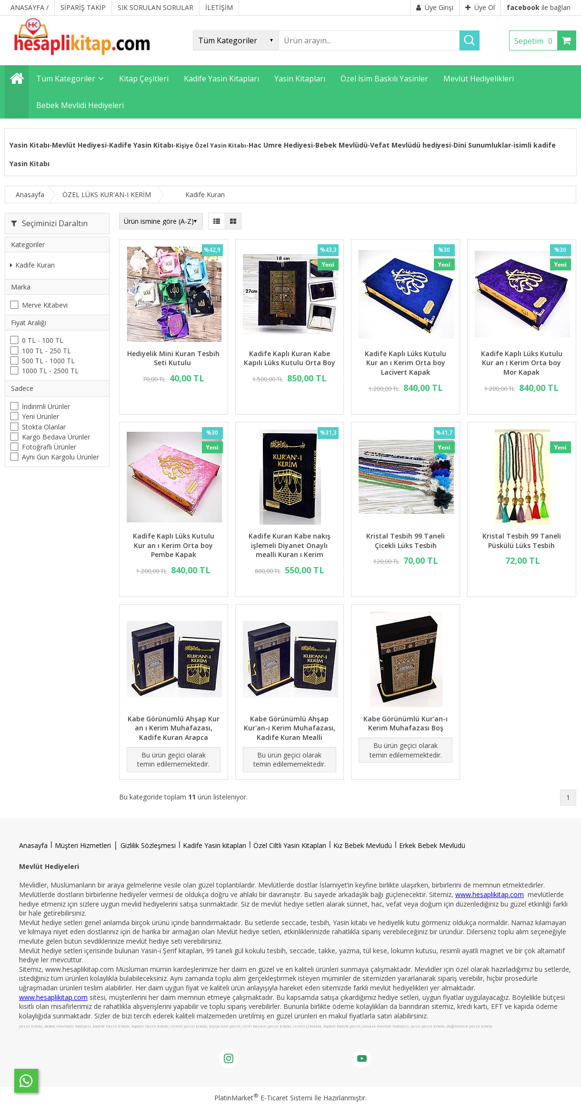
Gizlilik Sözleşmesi (148, 845)
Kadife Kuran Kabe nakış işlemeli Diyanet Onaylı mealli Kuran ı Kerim (290, 545)
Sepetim (535, 41)
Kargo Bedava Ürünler (56, 436)
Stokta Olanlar (44, 426)
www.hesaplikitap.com (489, 894)
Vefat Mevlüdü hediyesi (410, 145)
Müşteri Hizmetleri (83, 845)
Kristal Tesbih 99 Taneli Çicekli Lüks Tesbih (405, 540)
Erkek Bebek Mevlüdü (432, 845)
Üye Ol (480, 7)
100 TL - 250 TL (46, 350)
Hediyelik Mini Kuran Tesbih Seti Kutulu (173, 358)
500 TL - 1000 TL (48, 360)
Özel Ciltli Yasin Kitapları (289, 845)
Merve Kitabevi (45, 304)
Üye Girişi (434, 7)
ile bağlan (539, 7)
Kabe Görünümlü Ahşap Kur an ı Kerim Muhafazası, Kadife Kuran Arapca (174, 728)
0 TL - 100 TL (42, 340)
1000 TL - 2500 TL (50, 370)
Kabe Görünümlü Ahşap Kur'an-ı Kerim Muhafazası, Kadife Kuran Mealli (289, 728)
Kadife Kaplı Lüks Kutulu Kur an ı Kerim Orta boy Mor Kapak (521, 363)
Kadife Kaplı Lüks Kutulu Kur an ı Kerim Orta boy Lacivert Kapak (405, 363)
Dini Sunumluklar (482, 145)
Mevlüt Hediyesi (79, 145)
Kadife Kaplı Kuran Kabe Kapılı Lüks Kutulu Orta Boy (289, 358)
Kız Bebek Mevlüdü (362, 845)
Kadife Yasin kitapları (214, 845)
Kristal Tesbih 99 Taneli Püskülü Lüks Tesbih (521, 540)
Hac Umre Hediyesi (281, 145)
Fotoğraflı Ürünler (49, 446)
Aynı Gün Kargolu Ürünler (60, 456)
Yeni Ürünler (40, 416)
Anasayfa (33, 845)
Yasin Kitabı (30, 145)
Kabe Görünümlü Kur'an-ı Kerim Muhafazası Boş (405, 723)
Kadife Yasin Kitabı (141, 145)
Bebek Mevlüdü (341, 145)
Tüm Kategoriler (65, 78)
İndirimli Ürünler (46, 406)
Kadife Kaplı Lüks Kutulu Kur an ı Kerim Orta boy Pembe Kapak (173, 545)
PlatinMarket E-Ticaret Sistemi (263, 1097)
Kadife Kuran (32, 264)
